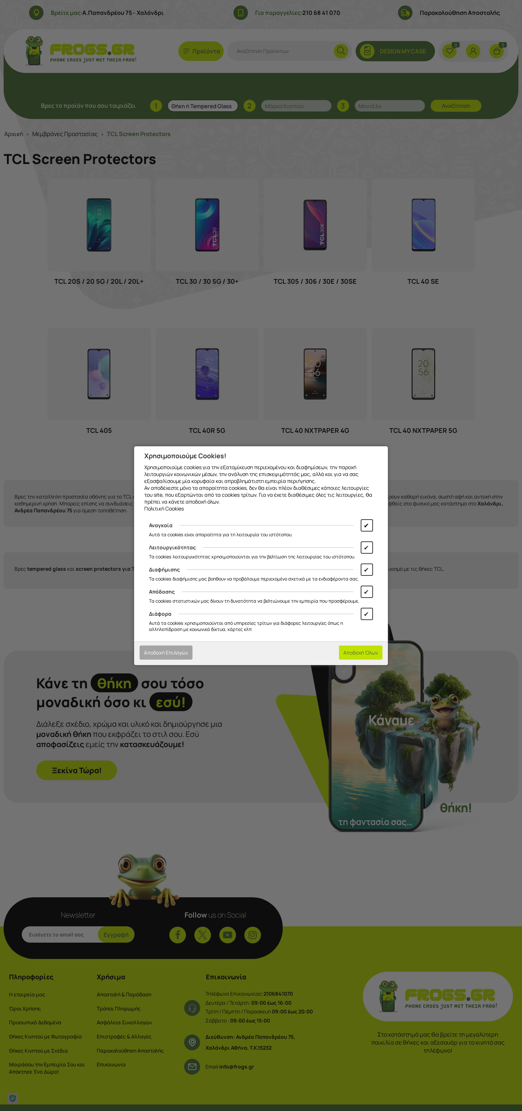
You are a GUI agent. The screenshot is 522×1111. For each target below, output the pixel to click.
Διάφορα (160, 613)
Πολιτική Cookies (164, 508)
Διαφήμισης (164, 569)
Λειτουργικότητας (172, 547)
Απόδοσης (162, 591)
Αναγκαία (161, 525)
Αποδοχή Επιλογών (166, 652)
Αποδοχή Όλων (360, 652)
